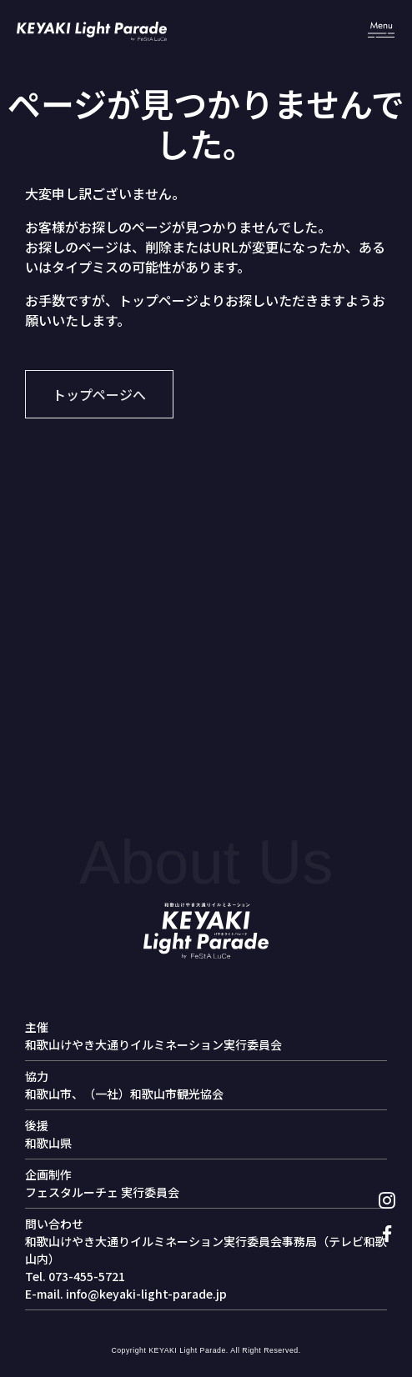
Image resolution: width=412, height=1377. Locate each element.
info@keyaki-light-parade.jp (146, 1293)
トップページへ (99, 394)
